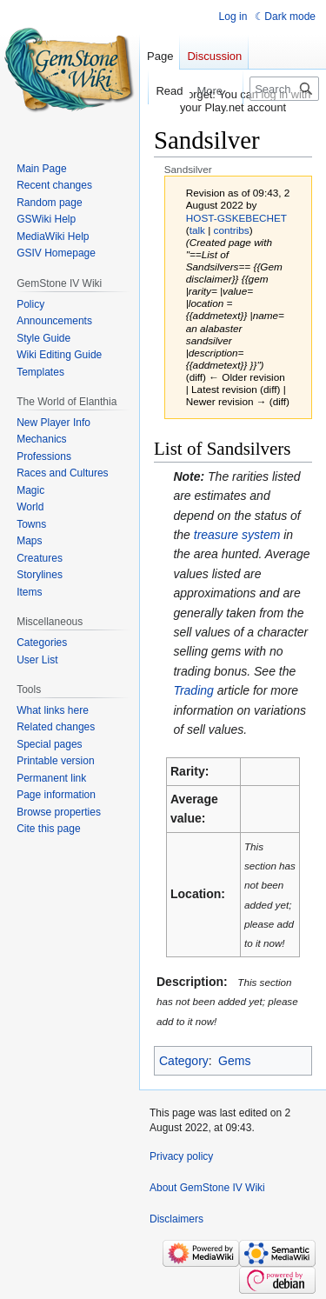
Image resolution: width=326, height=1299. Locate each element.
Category (184, 1061)
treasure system (237, 535)
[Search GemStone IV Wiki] (284, 89)
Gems (234, 1061)
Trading (193, 690)
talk (197, 230)
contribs (231, 230)
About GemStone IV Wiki (207, 1188)
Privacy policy (181, 1156)
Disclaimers (176, 1219)
